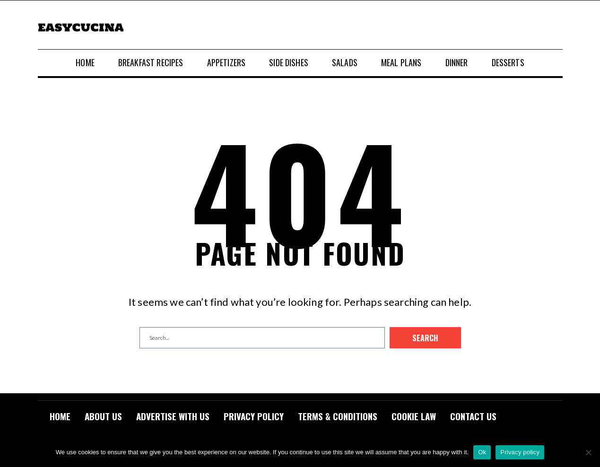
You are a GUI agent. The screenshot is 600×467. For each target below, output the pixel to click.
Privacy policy (519, 452)
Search (425, 338)
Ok (482, 452)
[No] (588, 452)
